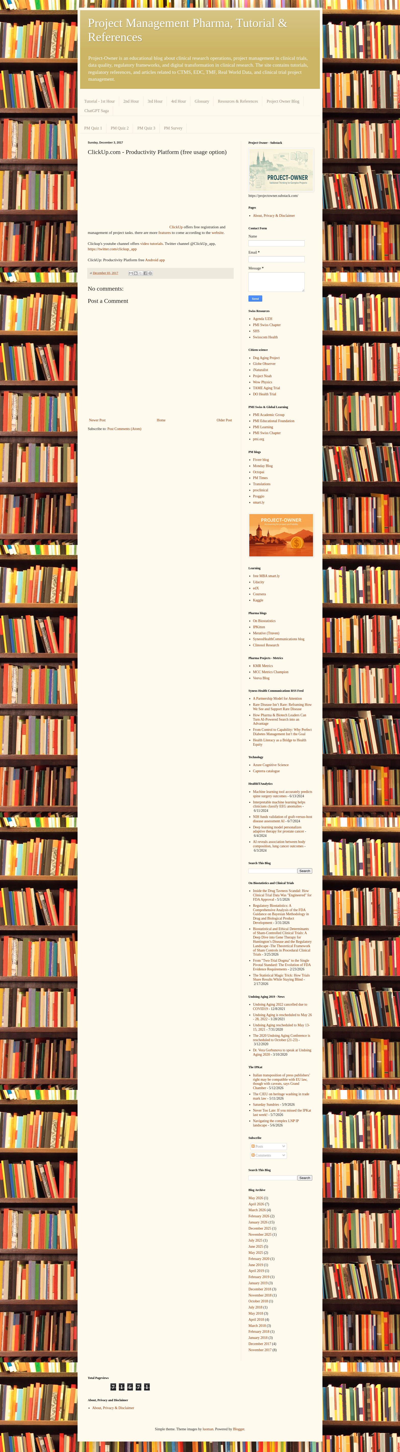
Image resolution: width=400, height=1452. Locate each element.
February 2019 (258, 1277)
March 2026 (257, 1210)
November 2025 (260, 1234)
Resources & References (238, 101)
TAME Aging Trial (266, 388)
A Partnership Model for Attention (277, 698)
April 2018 (256, 1320)
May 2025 (255, 1253)
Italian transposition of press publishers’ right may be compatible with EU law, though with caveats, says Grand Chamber (281, 1081)
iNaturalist (260, 370)
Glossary (202, 101)
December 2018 (259, 1289)
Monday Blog (263, 466)
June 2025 (255, 1246)
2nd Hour (131, 101)
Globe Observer (264, 364)
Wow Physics (262, 382)
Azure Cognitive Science (271, 765)
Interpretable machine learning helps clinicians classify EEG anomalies (279, 804)
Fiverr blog (261, 460)
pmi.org (258, 439)
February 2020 (258, 1259)
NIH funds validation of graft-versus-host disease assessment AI (282, 819)
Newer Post (97, 420)
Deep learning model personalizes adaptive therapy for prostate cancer (278, 829)
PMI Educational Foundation (274, 421)
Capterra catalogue (266, 771)
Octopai (258, 472)
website (217, 232)
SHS (256, 331)
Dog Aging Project (266, 358)
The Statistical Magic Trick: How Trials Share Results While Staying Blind (281, 977)
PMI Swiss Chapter (267, 325)
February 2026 (258, 1216)
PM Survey (173, 128)
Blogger (238, 1429)
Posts (257, 1146)
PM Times (260, 478)
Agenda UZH (262, 319)
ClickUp (176, 227)
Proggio (258, 496)
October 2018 (258, 1301)
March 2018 (257, 1326)
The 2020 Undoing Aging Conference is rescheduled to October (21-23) (281, 1038)
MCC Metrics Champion (271, 672)
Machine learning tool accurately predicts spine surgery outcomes (282, 794)
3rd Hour (155, 101)
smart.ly (259, 502)
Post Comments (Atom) (124, 429)
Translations (262, 484)
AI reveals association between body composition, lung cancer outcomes (279, 844)
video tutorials (151, 243)
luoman (208, 1429)
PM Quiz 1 (93, 128)
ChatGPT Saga (96, 111)
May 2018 (255, 1313)
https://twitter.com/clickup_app (112, 249)
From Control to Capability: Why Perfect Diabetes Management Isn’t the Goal (282, 732)
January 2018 (258, 1338)
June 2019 (255, 1265)
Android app (155, 260)
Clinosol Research (266, 645)
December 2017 (259, 1344)
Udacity (258, 582)
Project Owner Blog (283, 101)
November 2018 (260, 1295)
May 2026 (255, 1198)
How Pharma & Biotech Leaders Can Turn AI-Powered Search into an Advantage (279, 719)
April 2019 (256, 1271)
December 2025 (259, 1228)
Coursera (259, 594)
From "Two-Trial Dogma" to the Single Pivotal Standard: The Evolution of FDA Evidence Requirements (282, 965)
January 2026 (258, 1222)
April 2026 (256, 1204)
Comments (261, 1155)
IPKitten (259, 627)
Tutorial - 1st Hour (99, 101)
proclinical (260, 490)
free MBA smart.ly (266, 576)
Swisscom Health (265, 337)
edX (256, 588)
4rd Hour (178, 101)
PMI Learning (263, 427)
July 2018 (255, 1307)
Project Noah (262, 376)
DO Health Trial (264, 394)
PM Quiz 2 (120, 128)
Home (161, 420)
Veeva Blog (261, 678)
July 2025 (255, 1240)
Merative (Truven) (266, 633)
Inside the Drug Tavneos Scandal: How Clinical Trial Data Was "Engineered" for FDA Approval (282, 895)
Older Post (224, 420)
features (164, 232)
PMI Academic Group (269, 415)
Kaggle (258, 600)
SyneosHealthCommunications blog (279, 639)
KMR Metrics (263, 666)
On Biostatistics (264, 621)
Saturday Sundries (266, 1104)
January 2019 (258, 1283)
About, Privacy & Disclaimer (274, 216)
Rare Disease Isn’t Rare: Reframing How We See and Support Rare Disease (282, 707)
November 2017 (260, 1350)
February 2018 (258, 1332)
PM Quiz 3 (146, 128)
